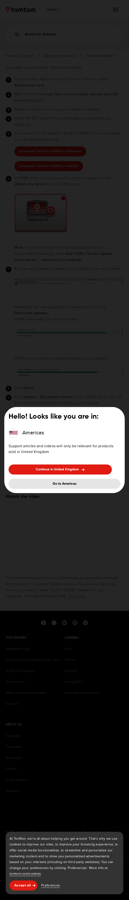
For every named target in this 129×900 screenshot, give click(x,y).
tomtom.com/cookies (25, 873)
